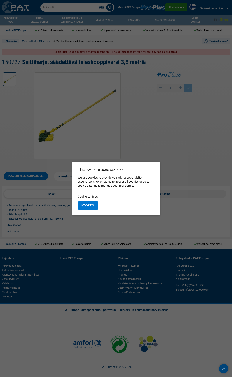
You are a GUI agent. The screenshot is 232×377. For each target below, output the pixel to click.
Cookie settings (88, 196)
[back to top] (223, 368)
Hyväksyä (87, 205)
